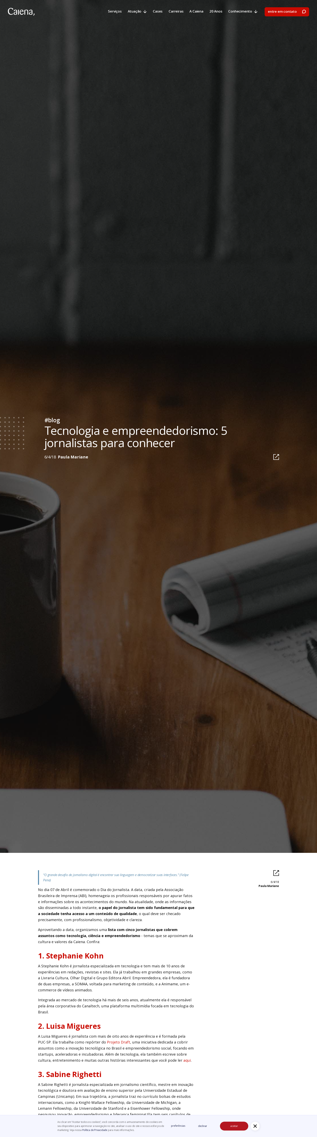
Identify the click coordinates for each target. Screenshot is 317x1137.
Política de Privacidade (95, 1130)
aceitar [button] (234, 1126)
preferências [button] (178, 1126)
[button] (255, 1126)
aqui (187, 1060)
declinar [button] (202, 1126)
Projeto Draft (118, 1042)
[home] (21, 12)
